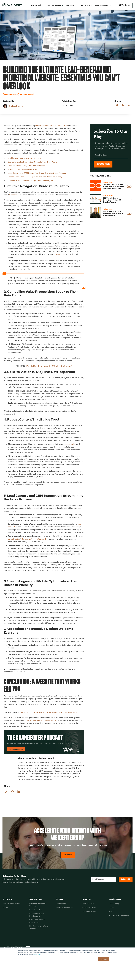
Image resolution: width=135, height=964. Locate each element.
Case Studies (61, 904)
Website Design (27, 94)
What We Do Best (54, 5)
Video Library (114, 904)
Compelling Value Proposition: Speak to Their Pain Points (32, 162)
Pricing (5, 908)
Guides (111, 908)
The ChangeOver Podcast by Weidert (41, 721)
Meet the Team (88, 904)
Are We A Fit (36, 5)
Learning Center (102, 5)
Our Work (70, 5)
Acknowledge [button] (103, 959)
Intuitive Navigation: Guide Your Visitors (25, 158)
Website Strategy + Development (36, 915)
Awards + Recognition (64, 908)
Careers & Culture (89, 908)
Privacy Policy (37, 954)
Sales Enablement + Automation (37, 921)
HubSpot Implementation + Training (39, 927)
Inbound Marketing (11, 94)
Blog (110, 911)
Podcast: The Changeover (119, 915)
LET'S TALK (124, 5)
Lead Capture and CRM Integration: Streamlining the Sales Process (37, 173)
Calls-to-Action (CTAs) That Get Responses (26, 166)
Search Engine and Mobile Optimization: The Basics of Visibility (35, 177)
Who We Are (85, 5)
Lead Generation (35, 910)
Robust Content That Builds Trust (22, 170)
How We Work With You (12, 904)
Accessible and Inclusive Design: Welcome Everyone (31, 181)
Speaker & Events (89, 911)
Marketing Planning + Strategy (37, 905)
